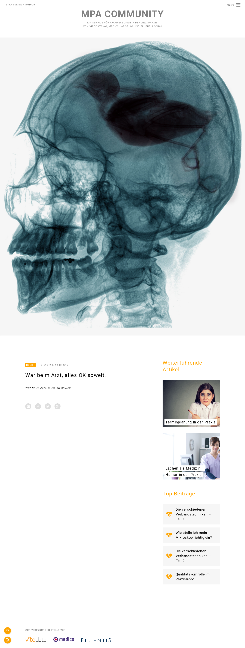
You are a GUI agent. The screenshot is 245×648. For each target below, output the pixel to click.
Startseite (14, 4)
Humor (30, 4)
